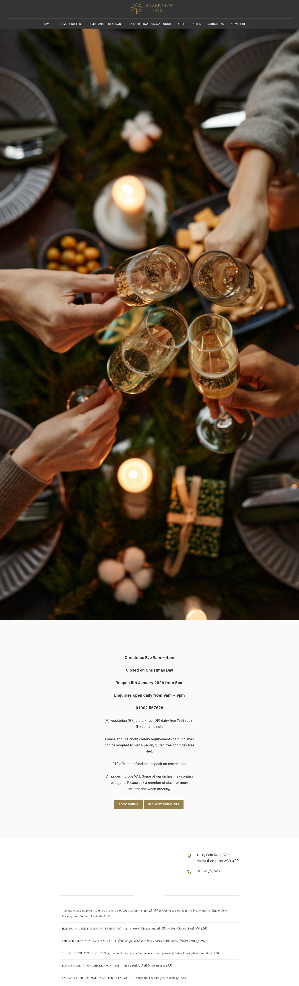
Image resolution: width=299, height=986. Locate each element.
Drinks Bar (215, 30)
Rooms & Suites (69, 30)
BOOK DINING (129, 812)
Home (47, 30)
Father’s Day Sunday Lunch (150, 30)
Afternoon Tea (189, 30)
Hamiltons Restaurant (105, 30)
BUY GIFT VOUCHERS (163, 812)
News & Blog (240, 30)
